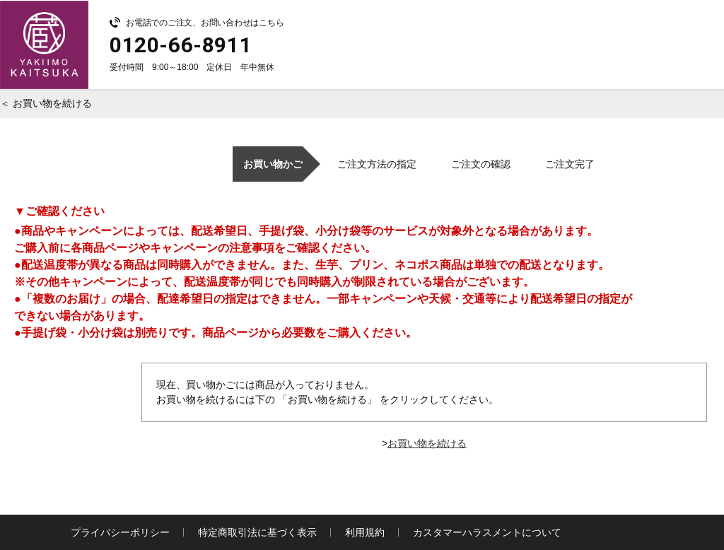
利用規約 (365, 532)
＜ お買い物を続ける (46, 103)
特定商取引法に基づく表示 (257, 532)
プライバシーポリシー (120, 532)
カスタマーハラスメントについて (487, 532)
